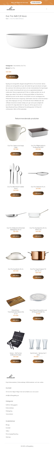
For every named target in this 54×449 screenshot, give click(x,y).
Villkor (7, 431)
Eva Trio (23, 65)
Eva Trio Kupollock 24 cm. (16, 269)
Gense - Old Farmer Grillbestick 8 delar (16, 354)
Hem (7, 18)
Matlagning (9, 411)
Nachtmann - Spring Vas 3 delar (38, 354)
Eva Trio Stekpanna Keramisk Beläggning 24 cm (16, 228)
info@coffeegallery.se (12, 395)
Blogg (7, 425)
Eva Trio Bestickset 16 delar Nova (16, 187)
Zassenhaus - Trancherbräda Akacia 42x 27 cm (16, 311)
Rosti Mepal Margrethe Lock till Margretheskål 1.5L (38, 311)
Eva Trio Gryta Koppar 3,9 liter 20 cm (38, 270)
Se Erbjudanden (36, 2)
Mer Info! (12, 76)
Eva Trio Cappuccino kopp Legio (16, 146)
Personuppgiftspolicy (12, 434)
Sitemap (8, 437)
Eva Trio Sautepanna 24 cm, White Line (38, 228)
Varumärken (16, 65)
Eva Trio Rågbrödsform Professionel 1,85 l (38, 146)
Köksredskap (10, 408)
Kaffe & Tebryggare (11, 405)
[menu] (46, 9)
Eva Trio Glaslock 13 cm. (38, 187)
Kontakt (8, 428)
